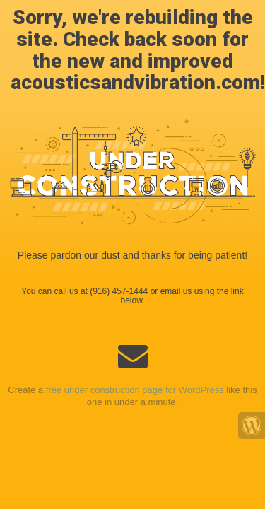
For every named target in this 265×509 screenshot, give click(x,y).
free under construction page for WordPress (135, 390)
